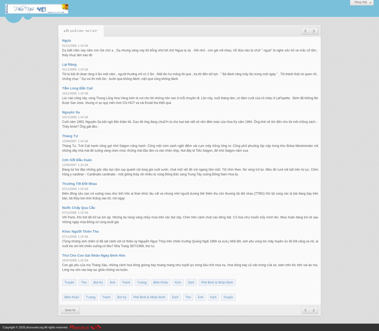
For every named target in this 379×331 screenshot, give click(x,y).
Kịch (178, 282)
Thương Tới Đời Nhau (79, 184)
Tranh (126, 282)
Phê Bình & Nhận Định (217, 282)
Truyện (69, 282)
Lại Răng (69, 64)
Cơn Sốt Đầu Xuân (77, 160)
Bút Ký (98, 282)
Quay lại (70, 310)
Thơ (84, 282)
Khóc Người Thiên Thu (80, 231)
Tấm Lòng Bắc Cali (77, 88)
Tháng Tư (70, 136)
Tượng (142, 282)
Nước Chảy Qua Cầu (78, 208)
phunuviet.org (35, 327)
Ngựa (66, 40)
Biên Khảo (160, 282)
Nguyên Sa (71, 112)
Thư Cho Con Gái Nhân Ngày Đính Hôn (93, 255)
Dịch (191, 282)
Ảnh (112, 282)
